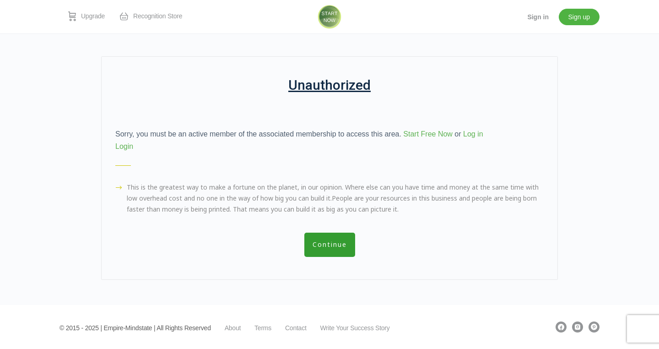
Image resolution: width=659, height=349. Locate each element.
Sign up (579, 17)
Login (124, 146)
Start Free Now (428, 134)
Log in (473, 134)
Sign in (538, 17)
